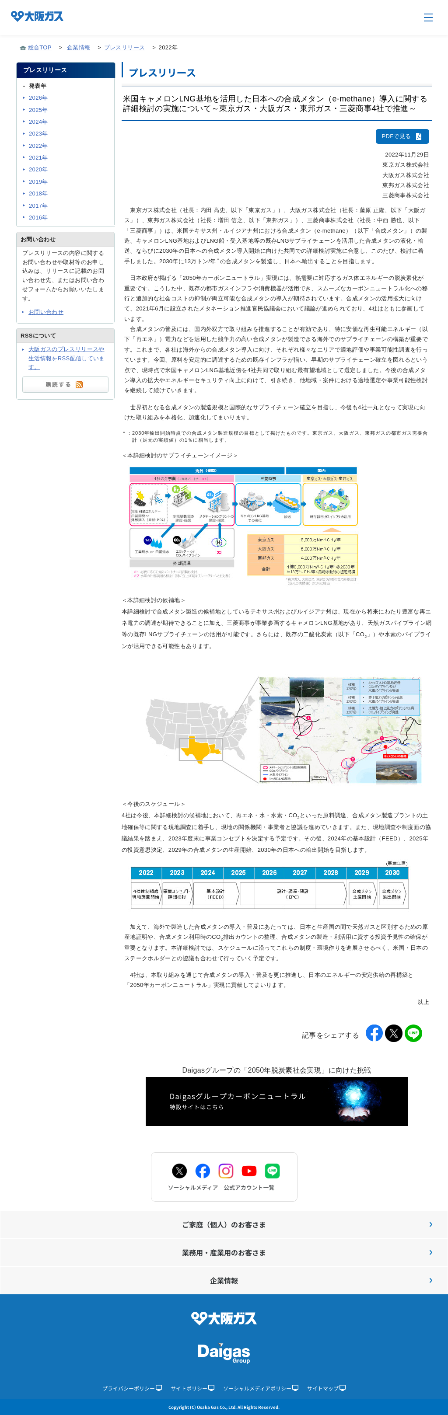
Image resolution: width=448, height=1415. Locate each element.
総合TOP (40, 47)
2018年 (38, 193)
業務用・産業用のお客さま (307, 1252)
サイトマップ (326, 1388)
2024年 (38, 121)
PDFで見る (403, 136)
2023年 (38, 133)
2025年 (38, 110)
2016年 (38, 217)
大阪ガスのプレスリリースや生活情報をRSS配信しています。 (66, 358)
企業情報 (78, 47)
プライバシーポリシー (132, 1388)
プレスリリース (124, 47)
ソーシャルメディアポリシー (260, 1388)
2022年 (38, 146)
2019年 (38, 181)
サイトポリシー (192, 1388)
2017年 (38, 205)
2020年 (38, 169)
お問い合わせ (45, 312)
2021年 (38, 157)
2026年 (38, 97)
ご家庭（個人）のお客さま (307, 1224)
